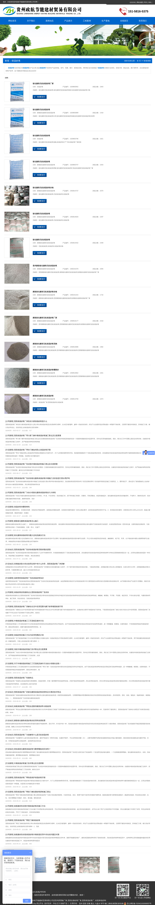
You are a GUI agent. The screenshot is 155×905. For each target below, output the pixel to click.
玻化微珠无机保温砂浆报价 (63, 90)
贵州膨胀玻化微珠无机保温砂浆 (45, 266)
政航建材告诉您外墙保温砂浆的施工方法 (29, 806)
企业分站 (133, 2)
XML (149, 2)
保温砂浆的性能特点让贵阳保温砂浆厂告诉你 (31, 592)
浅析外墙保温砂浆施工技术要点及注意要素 (30, 649)
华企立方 (56, 903)
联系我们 (143, 21)
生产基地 (106, 21)
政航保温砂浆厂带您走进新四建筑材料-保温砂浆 (32, 706)
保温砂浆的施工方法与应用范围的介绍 (29, 635)
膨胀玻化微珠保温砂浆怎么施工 (26, 521)
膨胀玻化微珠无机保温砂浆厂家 (88, 272)
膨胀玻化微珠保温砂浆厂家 (81, 298)
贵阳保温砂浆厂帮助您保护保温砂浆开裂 (29, 777)
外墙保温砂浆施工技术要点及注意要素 (29, 763)
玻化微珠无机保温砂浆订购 (81, 90)
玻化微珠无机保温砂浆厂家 (43, 84)
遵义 (92, 904)
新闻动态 (50, 21)
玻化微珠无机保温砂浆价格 (43, 188)
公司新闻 (9, 421)
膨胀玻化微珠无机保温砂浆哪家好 (46, 370)
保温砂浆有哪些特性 (22, 507)
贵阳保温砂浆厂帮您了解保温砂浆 (27, 820)
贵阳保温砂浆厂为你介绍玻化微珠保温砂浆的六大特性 (35, 493)
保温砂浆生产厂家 (63, 142)
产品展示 (68, 21)
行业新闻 (9, 450)
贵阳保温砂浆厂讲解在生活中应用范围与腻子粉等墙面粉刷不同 (38, 607)
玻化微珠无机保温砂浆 (46, 90)
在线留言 (124, 21)
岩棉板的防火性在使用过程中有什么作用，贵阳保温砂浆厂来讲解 (39, 564)
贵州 (81, 904)
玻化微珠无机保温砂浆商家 (48, 168)
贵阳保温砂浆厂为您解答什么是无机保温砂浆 (31, 735)
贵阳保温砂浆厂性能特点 (23, 678)
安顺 (88, 904)
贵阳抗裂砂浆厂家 (75, 900)
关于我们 (31, 21)
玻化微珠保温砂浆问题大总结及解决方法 (29, 535)
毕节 (102, 904)
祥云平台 (39, 903)
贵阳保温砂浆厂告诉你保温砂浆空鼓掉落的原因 (32, 550)
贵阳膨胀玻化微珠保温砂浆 (63, 298)
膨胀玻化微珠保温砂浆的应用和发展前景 (29, 720)
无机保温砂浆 (58, 194)
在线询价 (40, 97)
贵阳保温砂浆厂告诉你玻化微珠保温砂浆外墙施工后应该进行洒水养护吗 (42, 478)
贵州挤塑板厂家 (61, 900)
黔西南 (115, 904)
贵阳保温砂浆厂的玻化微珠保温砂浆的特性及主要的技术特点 (37, 692)
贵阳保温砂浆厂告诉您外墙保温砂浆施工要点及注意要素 (36, 464)
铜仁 (106, 904)
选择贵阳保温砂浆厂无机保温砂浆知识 (29, 578)
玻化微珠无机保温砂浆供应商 (85, 116)
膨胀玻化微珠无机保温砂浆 (46, 113)
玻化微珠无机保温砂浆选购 (66, 116)
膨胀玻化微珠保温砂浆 (46, 298)
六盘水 (97, 904)
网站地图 (140, 2)
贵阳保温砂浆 (52, 402)
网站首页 (12, 21)
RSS (145, 2)
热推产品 (63, 903)
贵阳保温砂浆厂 (88, 900)
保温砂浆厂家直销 (75, 142)
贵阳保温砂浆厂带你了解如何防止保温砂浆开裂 (32, 450)
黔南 (110, 904)
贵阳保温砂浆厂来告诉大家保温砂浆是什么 (30, 421)
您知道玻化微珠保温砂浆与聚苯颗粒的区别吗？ (32, 749)
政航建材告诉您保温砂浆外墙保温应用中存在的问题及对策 (36, 834)
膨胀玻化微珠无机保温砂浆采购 (45, 344)
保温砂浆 (40, 87)
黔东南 (120, 904)
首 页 (139, 61)
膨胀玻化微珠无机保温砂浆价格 (45, 292)
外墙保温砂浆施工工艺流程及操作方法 (29, 621)
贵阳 (84, 904)
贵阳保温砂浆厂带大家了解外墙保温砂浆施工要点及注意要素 (37, 436)
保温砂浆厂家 (43, 402)
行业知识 (9, 550)
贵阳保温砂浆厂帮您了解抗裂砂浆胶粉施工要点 (32, 792)
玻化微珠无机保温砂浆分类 (48, 116)
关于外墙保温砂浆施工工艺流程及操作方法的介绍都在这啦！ (37, 664)
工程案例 (87, 21)
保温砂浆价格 (58, 246)
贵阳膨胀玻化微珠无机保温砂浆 (49, 272)
